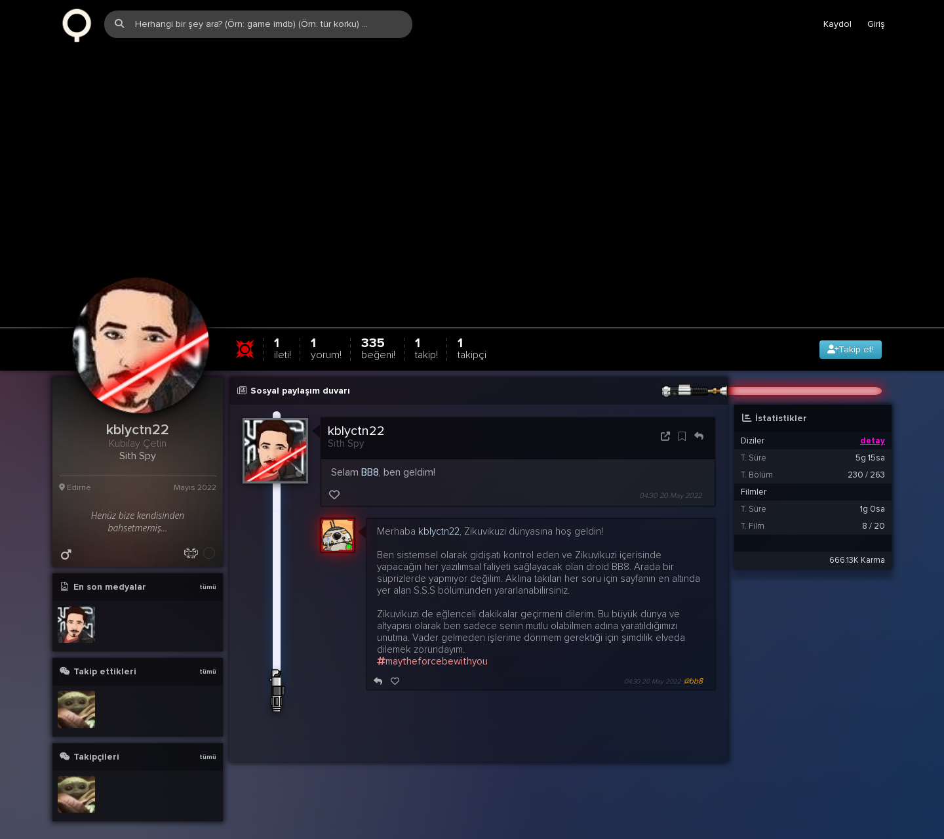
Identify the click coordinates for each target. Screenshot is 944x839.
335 (378, 327)
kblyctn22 (356, 410)
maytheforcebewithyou (432, 640)
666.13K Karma (857, 539)
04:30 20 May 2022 (670, 474)
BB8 (370, 451)
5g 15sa (870, 437)
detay (872, 420)
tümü (207, 566)
